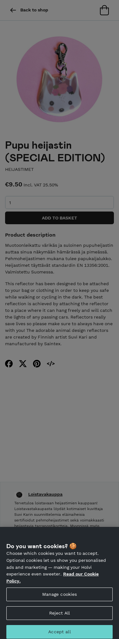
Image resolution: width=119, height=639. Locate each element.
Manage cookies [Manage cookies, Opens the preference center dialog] (59, 595)
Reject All (59, 614)
